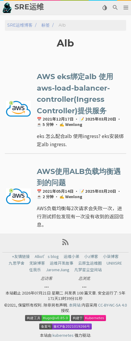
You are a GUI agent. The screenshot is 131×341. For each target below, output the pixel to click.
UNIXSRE (114, 263)
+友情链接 (21, 256)
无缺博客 (37, 263)
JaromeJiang (57, 269)
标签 (45, 25)
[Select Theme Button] (104, 7)
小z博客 (91, 256)
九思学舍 (16, 263)
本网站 (75, 305)
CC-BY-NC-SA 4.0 (112, 305)
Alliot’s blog (47, 256)
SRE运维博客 (20, 25)
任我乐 (35, 269)
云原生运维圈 (90, 263)
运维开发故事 (61, 263)
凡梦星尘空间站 (88, 269)
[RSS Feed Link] (65, 244)
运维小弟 (71, 256)
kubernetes (64, 335)
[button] (125, 7)
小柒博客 (111, 256)
